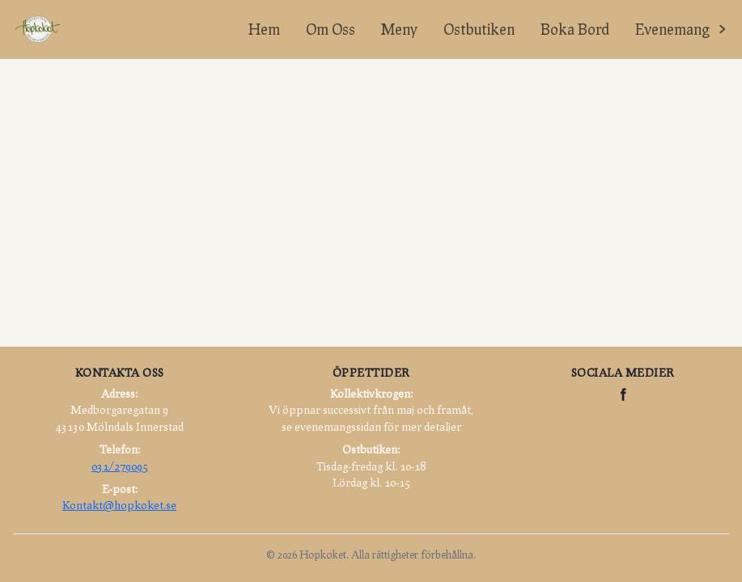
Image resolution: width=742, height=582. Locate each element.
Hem (264, 29)
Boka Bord (575, 29)
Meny (399, 29)
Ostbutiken (479, 29)
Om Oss (330, 29)
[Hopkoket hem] (37, 29)
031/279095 (119, 466)
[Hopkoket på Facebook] (623, 394)
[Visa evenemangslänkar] (682, 29)
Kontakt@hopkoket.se (119, 505)
